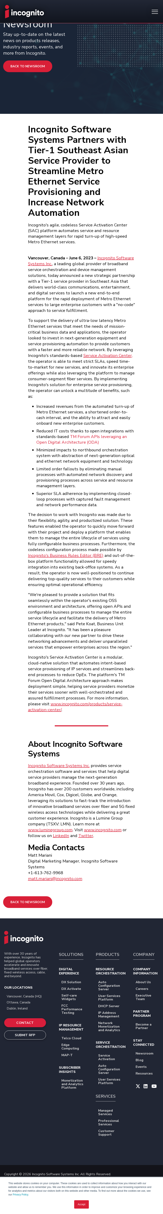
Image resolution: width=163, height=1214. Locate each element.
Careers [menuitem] (145, 989)
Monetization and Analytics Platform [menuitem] (74, 1084)
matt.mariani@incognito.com (55, 878)
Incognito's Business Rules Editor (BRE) (65, 555)
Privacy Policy (20, 1194)
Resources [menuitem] (147, 1074)
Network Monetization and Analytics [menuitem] (112, 1026)
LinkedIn (61, 836)
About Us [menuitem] (146, 982)
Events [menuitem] (144, 1067)
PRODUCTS (107, 954)
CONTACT (25, 1023)
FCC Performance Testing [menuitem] (74, 1009)
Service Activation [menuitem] (112, 1057)
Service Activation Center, (108, 355)
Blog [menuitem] (142, 1060)
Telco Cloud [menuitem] (74, 1039)
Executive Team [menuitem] (147, 997)
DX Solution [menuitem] (74, 982)
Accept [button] (81, 1204)
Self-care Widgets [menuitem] (74, 997)
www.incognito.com (103, 830)
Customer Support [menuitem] (112, 1133)
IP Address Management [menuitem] (112, 1015)
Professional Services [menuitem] (112, 1123)
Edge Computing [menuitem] (74, 1047)
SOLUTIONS (71, 954)
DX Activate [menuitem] (74, 989)
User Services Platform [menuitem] (112, 998)
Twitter (85, 836)
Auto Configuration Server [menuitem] (112, 986)
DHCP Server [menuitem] (111, 1006)
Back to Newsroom (27, 66)
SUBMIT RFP (25, 1035)
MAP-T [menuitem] (69, 1055)
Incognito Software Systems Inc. (59, 765)
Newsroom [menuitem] (147, 1054)
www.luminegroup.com (50, 830)
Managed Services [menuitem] (112, 1112)
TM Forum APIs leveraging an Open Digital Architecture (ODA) (81, 439)
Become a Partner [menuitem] (147, 1026)
